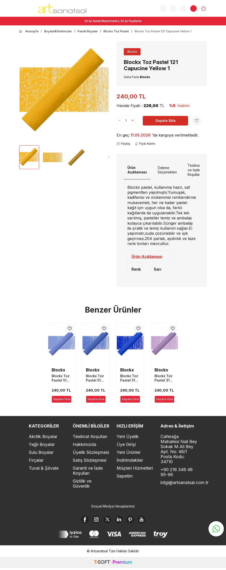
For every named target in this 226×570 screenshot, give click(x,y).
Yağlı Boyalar (42, 444)
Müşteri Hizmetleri (135, 468)
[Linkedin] (120, 520)
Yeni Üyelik (128, 436)
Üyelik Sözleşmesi (91, 452)
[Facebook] (80, 520)
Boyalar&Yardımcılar (58, 31)
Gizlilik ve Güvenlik (82, 484)
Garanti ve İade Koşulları (88, 471)
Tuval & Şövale (44, 468)
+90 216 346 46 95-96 (177, 472)
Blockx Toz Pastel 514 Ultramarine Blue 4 (61, 378)
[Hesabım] (183, 8)
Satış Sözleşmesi (89, 460)
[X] (106, 520)
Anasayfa (28, 31)
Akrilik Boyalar (43, 436)
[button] (20, 157)
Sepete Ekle (165, 121)
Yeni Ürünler (129, 452)
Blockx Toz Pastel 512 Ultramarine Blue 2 (130, 378)
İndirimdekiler (130, 460)
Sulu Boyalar (41, 452)
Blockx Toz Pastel (116, 31)
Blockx (132, 51)
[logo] (62, 8)
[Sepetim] (193, 8)
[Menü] (22, 8)
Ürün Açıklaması (137, 169)
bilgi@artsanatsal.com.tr (179, 482)
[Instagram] (93, 520)
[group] (64, 91)
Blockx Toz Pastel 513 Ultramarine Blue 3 (95, 378)
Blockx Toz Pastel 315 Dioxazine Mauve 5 (163, 378)
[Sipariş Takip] (173, 8)
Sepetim (125, 476)
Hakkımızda (84, 444)
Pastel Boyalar (87, 31)
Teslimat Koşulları (90, 436)
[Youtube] (146, 520)
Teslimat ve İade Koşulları (194, 170)
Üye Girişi (126, 444)
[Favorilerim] (203, 8)
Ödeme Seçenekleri (167, 170)
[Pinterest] (133, 520)
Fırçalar (36, 460)
